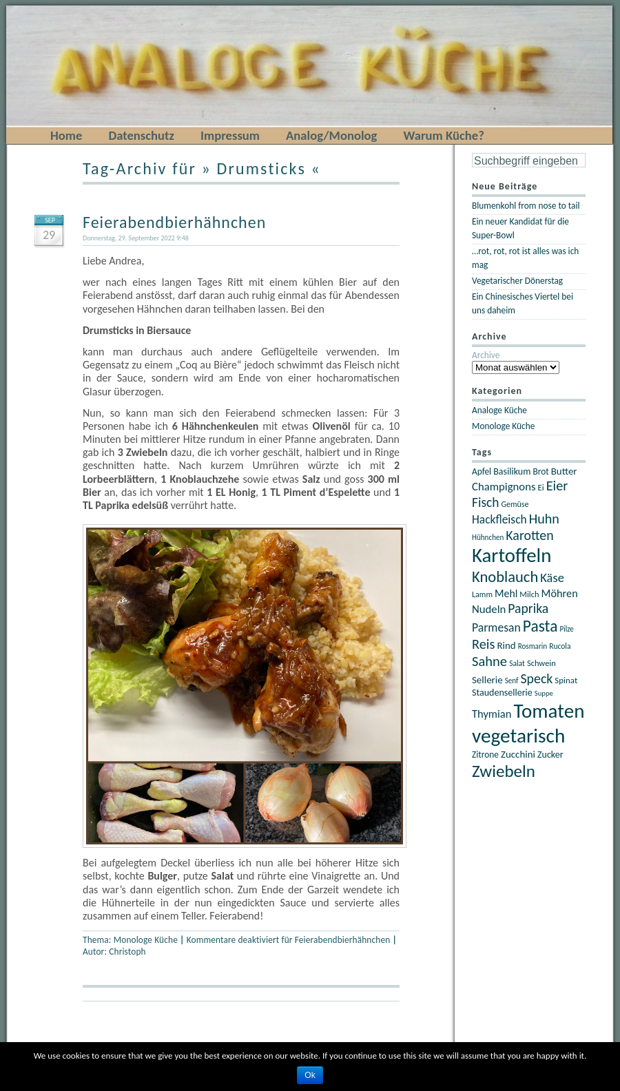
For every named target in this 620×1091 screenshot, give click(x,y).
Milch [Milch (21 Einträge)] (529, 594)
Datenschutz (141, 135)
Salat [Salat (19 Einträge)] (517, 663)
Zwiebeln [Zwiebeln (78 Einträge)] (503, 771)
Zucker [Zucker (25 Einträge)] (550, 754)
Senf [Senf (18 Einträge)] (512, 680)
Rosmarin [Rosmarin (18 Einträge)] (532, 646)
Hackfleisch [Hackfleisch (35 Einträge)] (499, 519)
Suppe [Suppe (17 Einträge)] (544, 693)
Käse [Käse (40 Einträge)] (552, 577)
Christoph (127, 951)
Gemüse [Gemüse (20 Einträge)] (514, 504)
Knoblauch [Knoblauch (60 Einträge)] (505, 577)
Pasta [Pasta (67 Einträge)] (540, 626)
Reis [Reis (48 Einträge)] (483, 644)
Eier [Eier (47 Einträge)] (557, 485)
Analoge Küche (499, 410)
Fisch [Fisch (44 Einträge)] (485, 502)
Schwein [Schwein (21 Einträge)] (541, 663)
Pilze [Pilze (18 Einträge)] (566, 629)
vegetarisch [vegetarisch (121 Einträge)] (518, 735)
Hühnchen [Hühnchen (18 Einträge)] (488, 537)
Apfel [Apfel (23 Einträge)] (481, 471)
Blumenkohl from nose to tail (526, 205)
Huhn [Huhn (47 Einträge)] (544, 518)
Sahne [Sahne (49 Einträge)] (489, 661)
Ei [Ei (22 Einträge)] (541, 487)
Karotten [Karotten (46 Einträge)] (529, 535)
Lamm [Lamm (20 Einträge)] (482, 594)
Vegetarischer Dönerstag (517, 281)
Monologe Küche (146, 940)
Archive (485, 355)
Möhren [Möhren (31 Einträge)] (559, 593)
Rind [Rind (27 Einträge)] (506, 645)
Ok (309, 1075)
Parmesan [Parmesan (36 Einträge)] (496, 627)
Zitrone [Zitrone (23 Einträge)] (485, 754)
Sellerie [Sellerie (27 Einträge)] (487, 680)
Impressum (230, 135)
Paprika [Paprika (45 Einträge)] (528, 608)
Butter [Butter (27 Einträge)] (564, 471)
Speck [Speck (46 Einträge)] (536, 678)
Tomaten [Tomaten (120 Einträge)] (548, 710)
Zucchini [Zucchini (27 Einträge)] (518, 754)
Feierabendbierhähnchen (174, 222)
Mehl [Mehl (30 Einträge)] (506, 593)
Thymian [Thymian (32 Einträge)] (491, 713)
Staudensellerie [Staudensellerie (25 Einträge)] (502, 692)
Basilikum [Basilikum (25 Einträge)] (511, 471)
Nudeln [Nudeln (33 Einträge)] (489, 609)
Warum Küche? (443, 135)
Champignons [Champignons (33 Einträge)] (503, 486)
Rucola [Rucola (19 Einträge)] (559, 646)
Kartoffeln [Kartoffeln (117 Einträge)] (511, 555)
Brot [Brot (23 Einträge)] (540, 471)
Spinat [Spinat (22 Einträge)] (566, 680)
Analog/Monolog (331, 135)
